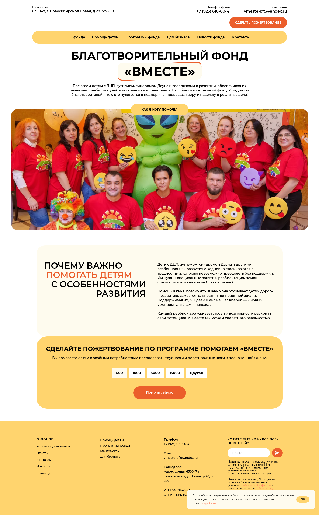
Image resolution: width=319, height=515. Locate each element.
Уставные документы (53, 446)
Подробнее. (208, 503)
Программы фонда (115, 446)
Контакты (241, 37)
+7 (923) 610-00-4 (212, 11)
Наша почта (278, 7)
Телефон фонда (219, 7)
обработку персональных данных (250, 490)
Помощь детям (112, 440)
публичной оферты (256, 485)
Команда (43, 473)
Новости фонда (211, 37)
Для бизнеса (178, 37)
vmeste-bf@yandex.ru (265, 11)
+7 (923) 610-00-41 (177, 444)
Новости (43, 467)
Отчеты (42, 453)
